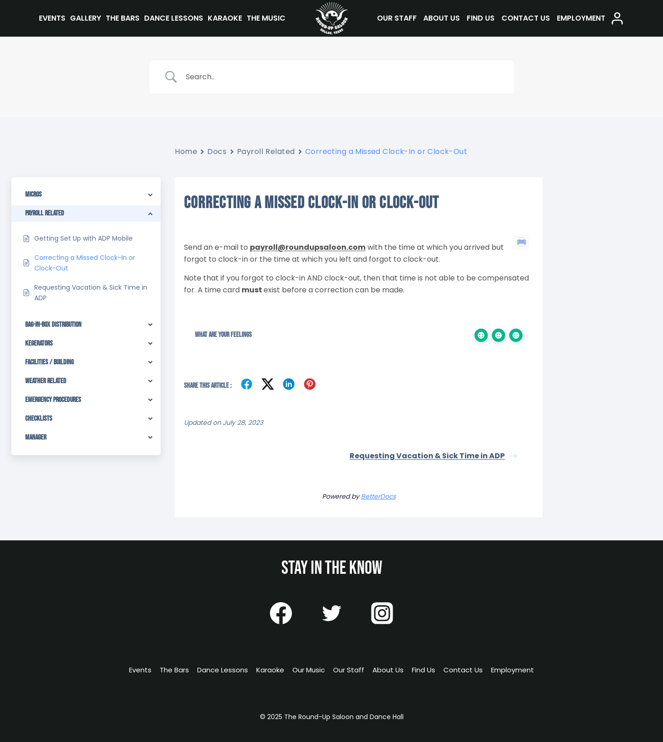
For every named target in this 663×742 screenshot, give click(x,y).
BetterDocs (378, 496)
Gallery (85, 18)
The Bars (123, 18)
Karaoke (225, 18)
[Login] (617, 18)
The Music (266, 18)
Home (186, 151)
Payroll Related (266, 151)
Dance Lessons (173, 18)
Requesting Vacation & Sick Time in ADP (433, 456)
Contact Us (525, 18)
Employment (581, 18)
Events (52, 18)
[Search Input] (343, 77)
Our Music (308, 670)
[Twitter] (332, 613)
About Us (441, 18)
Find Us (481, 18)
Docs (216, 151)
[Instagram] (382, 613)
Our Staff (397, 18)
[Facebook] (281, 613)
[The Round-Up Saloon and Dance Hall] (331, 18)
